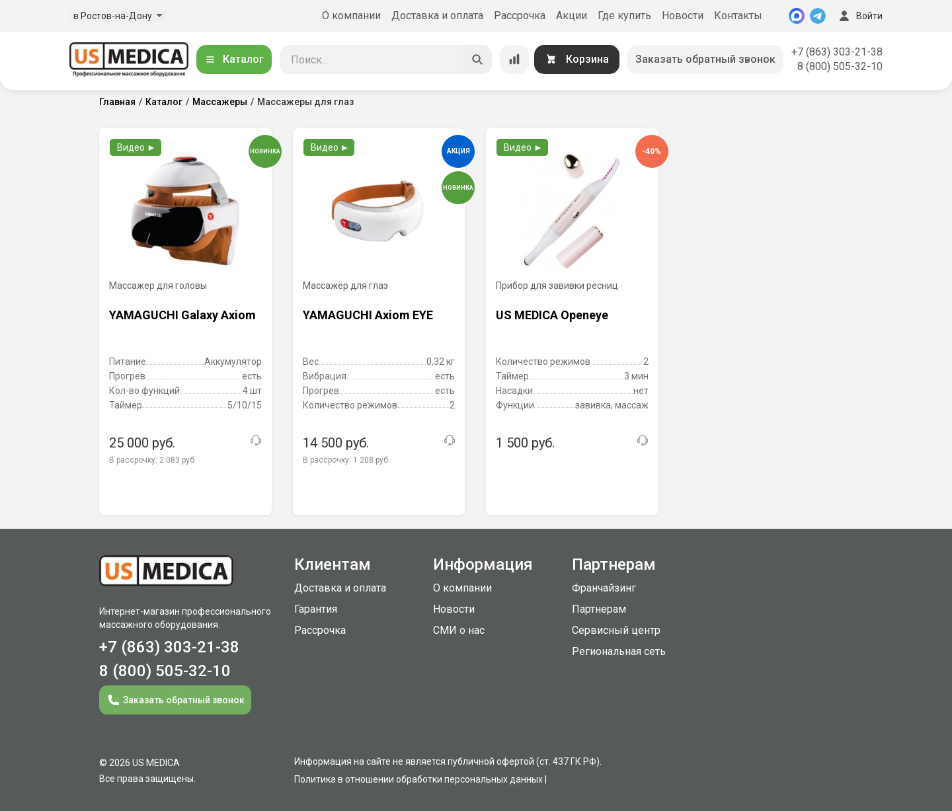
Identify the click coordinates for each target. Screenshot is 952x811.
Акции (571, 15)
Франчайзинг (604, 588)
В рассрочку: (152, 460)
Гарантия (315, 609)
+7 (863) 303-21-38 (837, 52)
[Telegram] (818, 16)
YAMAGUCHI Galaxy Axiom (182, 315)
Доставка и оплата (437, 15)
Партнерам (599, 609)
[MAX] (797, 16)
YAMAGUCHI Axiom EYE (368, 315)
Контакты (738, 15)
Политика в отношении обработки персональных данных (418, 779)
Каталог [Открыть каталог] (234, 59)
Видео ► (136, 147)
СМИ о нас (459, 630)
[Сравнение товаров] (514, 59)
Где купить (624, 15)
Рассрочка (519, 15)
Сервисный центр (616, 630)
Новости (682, 15)
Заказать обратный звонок (705, 59)
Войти (859, 16)
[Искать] (477, 59)
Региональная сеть (619, 651)
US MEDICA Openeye (552, 315)
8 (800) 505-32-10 (840, 66)
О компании (351, 15)
